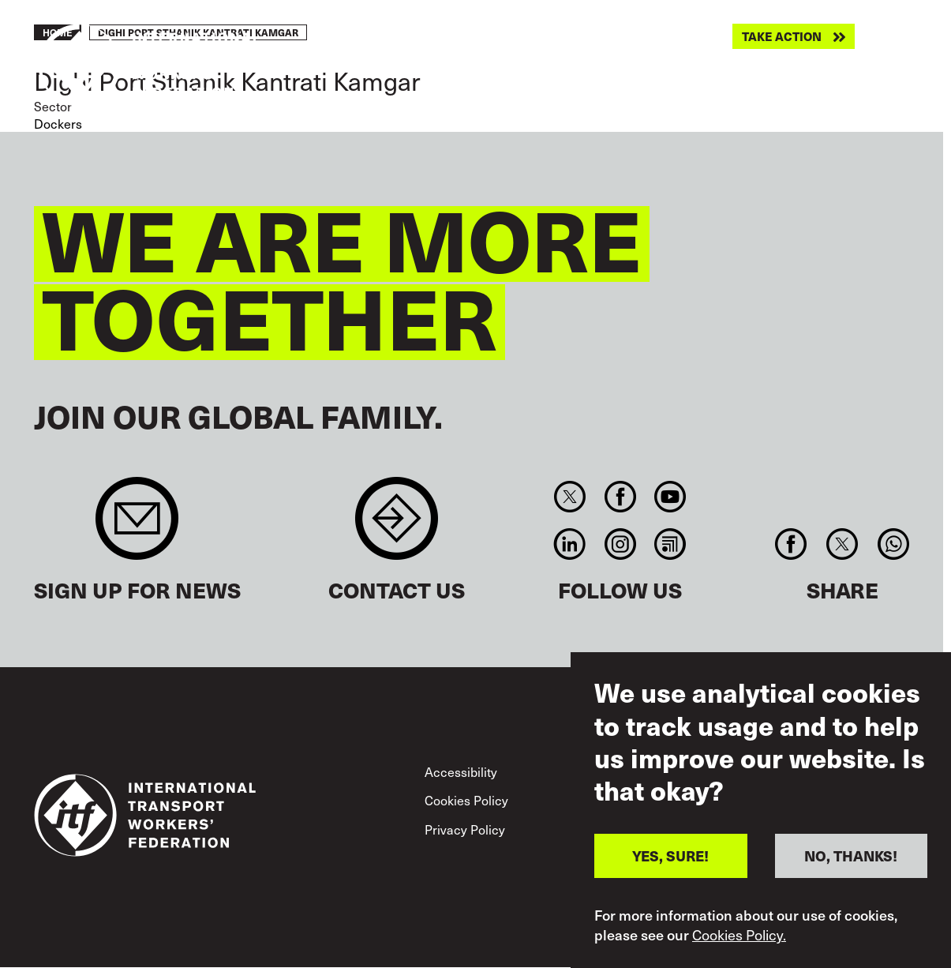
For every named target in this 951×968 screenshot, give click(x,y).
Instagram (620, 544)
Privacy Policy (465, 829)
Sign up (136, 526)
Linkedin (570, 544)
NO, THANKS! (850, 858)
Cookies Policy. (739, 936)
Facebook (620, 496)
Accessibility (461, 771)
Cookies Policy (466, 799)
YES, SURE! (670, 858)
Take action (782, 36)
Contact (396, 526)
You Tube (670, 496)
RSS (670, 544)
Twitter (570, 496)
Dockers (58, 123)
